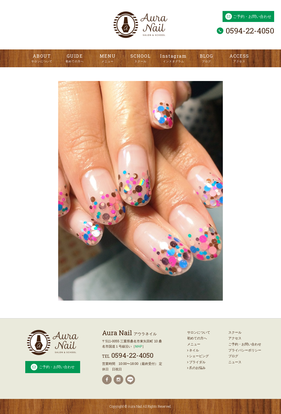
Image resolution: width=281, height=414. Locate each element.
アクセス (234, 338)
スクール (234, 332)
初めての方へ (197, 338)
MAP (138, 346)
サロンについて (198, 332)
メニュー (193, 344)
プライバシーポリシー (244, 350)
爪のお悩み (196, 368)
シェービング (198, 356)
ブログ (233, 356)
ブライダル (196, 362)
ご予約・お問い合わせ (252, 16)
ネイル (193, 350)
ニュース (234, 362)
